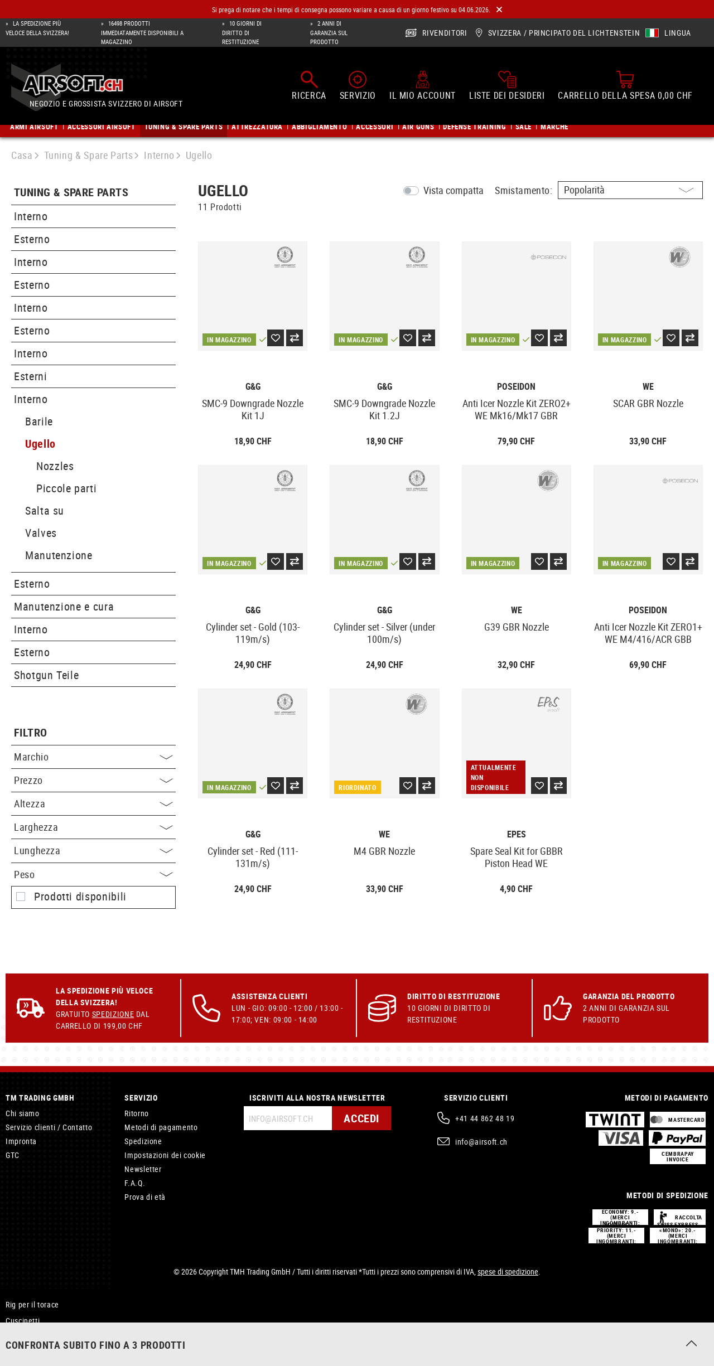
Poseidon (516, 386)
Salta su (44, 510)
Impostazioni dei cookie (165, 1155)
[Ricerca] (308, 85)
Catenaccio (25, 1336)
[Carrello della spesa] (625, 85)
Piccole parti (66, 488)
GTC (13, 1155)
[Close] (499, 10)
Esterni (30, 376)
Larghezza (93, 827)
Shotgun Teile (46, 674)
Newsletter (142, 1169)
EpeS (516, 834)
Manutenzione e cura (64, 606)
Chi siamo (23, 1113)
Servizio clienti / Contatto (49, 1127)
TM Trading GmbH (40, 1097)
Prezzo (93, 780)
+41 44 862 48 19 (484, 1118)
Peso (93, 874)
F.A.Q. (134, 1183)
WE (648, 386)
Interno (30, 216)
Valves (41, 532)
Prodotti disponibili (80, 896)
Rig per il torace (32, 1304)
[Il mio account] (422, 85)
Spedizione (113, 1014)
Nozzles (55, 465)
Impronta (21, 1141)
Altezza (93, 803)
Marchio (93, 756)
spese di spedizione (507, 1271)
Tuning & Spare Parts (71, 193)
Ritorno (136, 1113)
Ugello (40, 443)
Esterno (32, 238)
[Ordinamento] (630, 190)
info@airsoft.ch (481, 1141)
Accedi (361, 1118)
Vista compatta (453, 190)
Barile (39, 421)
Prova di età (145, 1196)
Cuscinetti (23, 1320)
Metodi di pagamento (160, 1127)
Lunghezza (93, 850)
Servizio (140, 1097)
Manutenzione (59, 555)
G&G (252, 386)
